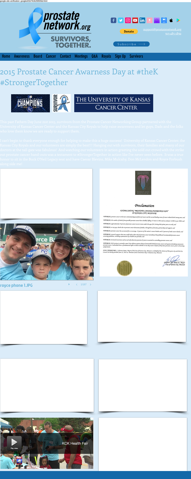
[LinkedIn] (142, 20)
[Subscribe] (131, 44)
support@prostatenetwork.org (162, 29)
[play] (69, 283)
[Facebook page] (113, 20)
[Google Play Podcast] (178, 20)
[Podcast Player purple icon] (157, 20)
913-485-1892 (173, 33)
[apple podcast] (149, 20)
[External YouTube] (46, 194)
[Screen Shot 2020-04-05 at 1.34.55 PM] (164, 20)
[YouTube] (135, 20)
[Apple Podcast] (171, 20)
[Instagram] (128, 20)
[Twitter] (121, 20)
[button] (129, 31)
